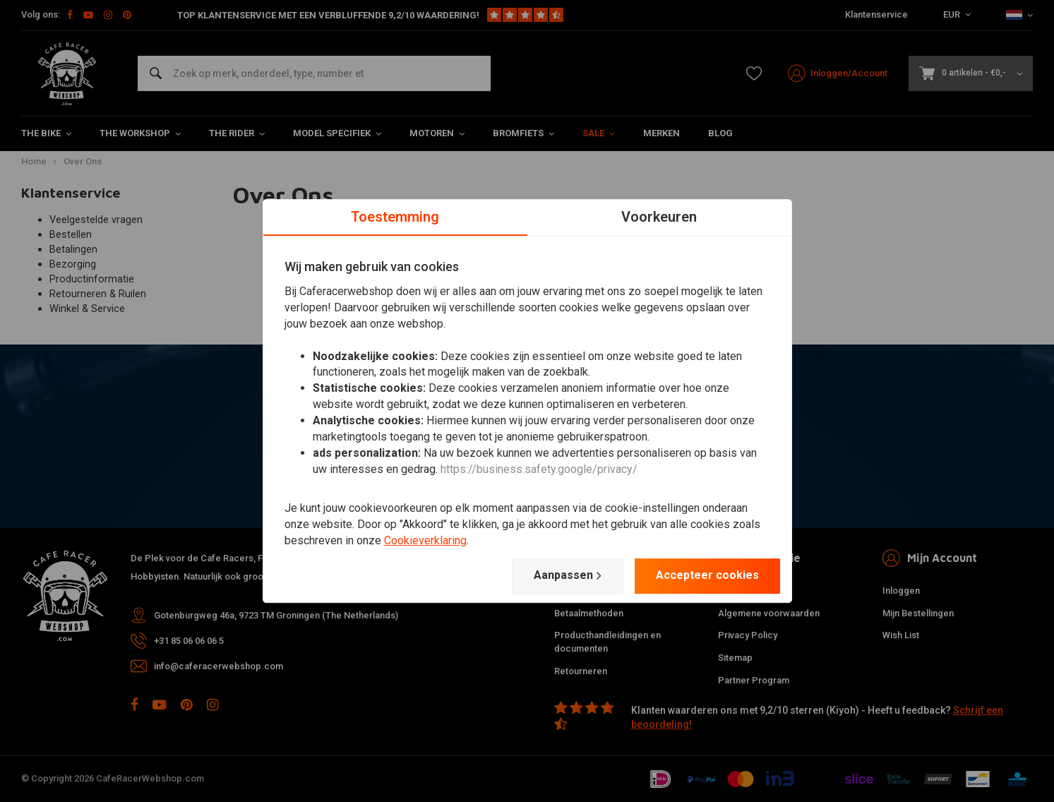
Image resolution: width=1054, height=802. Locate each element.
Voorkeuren (659, 216)
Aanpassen (567, 575)
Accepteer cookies (707, 575)
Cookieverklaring (425, 540)
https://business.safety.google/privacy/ (539, 469)
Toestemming (395, 216)
